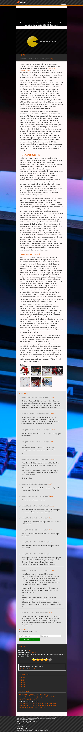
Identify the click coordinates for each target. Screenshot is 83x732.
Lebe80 (51, 570)
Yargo (52, 59)
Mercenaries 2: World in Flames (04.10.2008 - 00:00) (37, 705)
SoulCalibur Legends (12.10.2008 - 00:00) (33, 695)
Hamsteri (52, 459)
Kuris (50, 484)
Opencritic (31, 668)
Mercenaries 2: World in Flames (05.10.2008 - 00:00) (37, 703)
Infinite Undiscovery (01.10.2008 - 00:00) (33, 708)
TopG (51, 442)
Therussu (52, 430)
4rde (50, 612)
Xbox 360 (34, 652)
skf (50, 554)
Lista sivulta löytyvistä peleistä (27, 722)
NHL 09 (30, 650)
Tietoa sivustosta (23, 724)
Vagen (51, 542)
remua (51, 397)
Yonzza (51, 506)
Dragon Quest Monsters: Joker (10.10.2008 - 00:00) (37, 697)
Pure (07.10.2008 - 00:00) (28, 699)
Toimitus (20, 726)
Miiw (50, 518)
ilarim (51, 413)
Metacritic (23, 668)
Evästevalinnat (22, 728)
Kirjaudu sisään (29, 639)
